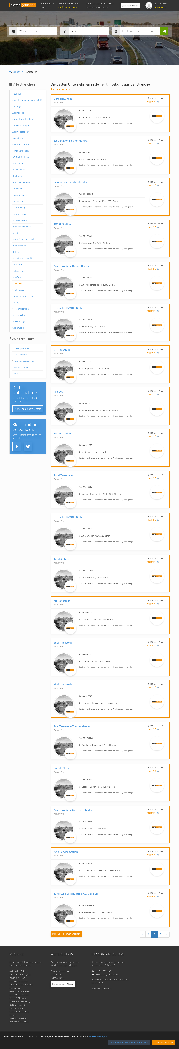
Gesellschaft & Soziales (19, 991)
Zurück (16, 93)
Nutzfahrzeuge (19, 245)
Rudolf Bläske (62, 768)
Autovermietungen (21, 125)
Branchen (18, 71)
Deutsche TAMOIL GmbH (69, 308)
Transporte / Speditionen (24, 296)
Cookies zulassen (163, 1042)
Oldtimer (16, 252)
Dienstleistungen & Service (21, 984)
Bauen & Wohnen (17, 977)
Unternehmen (20, 354)
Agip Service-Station (66, 852)
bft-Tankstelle (62, 601)
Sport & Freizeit (16, 1008)
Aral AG (58, 391)
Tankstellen (17, 283)
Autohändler (18, 112)
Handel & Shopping (17, 998)
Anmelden (160, 7)
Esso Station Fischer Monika (71, 140)
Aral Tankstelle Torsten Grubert (73, 726)
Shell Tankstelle (63, 642)
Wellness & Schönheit (19, 1021)
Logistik (15, 233)
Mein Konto (161, 3)
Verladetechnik (19, 315)
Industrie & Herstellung (19, 1001)
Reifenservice (18, 271)
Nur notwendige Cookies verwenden (129, 1042)
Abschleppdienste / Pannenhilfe (27, 100)
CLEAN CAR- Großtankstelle (70, 182)
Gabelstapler (18, 188)
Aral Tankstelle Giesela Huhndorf (73, 810)
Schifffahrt (17, 277)
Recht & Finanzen (17, 1004)
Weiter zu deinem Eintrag (27, 408)
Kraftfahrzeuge (19, 207)
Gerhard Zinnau (63, 98)
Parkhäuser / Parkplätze (23, 258)
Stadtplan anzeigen (68, 7)
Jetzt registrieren (130, 5)
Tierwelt (12, 1015)
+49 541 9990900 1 (104, 971)
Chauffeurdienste (20, 144)
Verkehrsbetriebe (20, 309)
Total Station (61, 559)
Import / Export (19, 195)
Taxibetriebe (18, 290)
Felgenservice (18, 169)
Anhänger (17, 106)
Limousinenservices (21, 226)
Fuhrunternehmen (21, 182)
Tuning (15, 302)
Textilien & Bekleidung (19, 1011)
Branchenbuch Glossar (63, 984)
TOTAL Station (62, 224)
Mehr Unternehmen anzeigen (66, 933)
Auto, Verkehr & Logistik (19, 974)
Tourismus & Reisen (18, 1018)
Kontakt (17, 373)
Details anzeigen (98, 1036)
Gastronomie (15, 988)
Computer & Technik (18, 981)
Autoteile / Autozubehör (23, 119)
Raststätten (17, 264)
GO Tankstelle (62, 349)
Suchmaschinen (21, 367)
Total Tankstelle (63, 475)
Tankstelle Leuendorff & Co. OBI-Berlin (77, 893)
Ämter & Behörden (17, 971)
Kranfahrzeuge (20, 214)
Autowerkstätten (20, 131)
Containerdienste (20, 150)
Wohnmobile (18, 327)
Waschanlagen (19, 321)
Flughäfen (17, 176)
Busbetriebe (18, 138)
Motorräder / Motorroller (24, 239)
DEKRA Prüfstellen (21, 157)
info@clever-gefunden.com (106, 974)
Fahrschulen (18, 163)
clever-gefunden (22, 348)
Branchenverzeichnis (24, 361)
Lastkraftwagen (19, 220)
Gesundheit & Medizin (19, 994)
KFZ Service (17, 201)
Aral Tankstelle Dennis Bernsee (72, 266)
